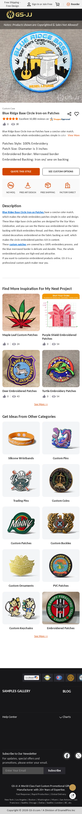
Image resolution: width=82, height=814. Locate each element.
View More (73, 135)
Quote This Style (21, 183)
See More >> (41, 415)
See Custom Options (61, 183)
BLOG (67, 691)
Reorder (75, 4)
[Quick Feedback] (72, 796)
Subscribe (54, 770)
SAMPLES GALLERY (16, 691)
